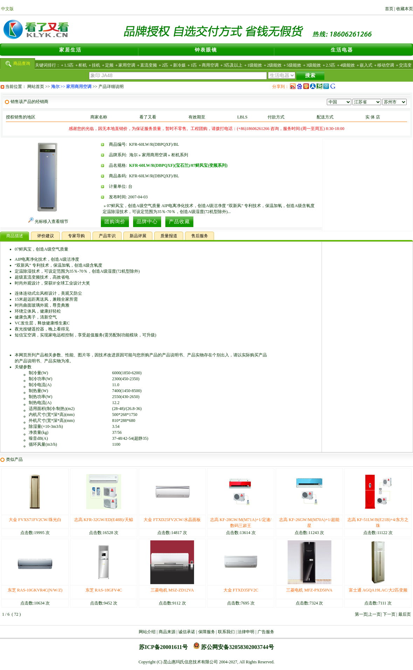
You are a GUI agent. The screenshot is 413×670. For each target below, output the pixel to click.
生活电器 (342, 50)
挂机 (96, 65)
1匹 (194, 65)
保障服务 (206, 631)
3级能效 (313, 65)
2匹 (165, 65)
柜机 (82, 65)
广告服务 (265, 631)
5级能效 (294, 65)
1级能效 (254, 65)
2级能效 (274, 65)
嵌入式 (366, 65)
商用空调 (210, 65)
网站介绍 (147, 631)
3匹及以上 (232, 65)
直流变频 (148, 65)
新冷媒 (179, 65)
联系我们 (226, 631)
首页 (389, 8)
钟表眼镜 (206, 50)
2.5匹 (330, 65)
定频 (109, 65)
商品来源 (167, 631)
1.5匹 (69, 65)
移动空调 (385, 65)
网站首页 (35, 86)
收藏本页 (404, 8)
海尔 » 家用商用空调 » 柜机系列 (158, 154)
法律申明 (246, 631)
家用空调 (126, 65)
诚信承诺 (186, 631)
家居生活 (70, 50)
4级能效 (347, 65)
